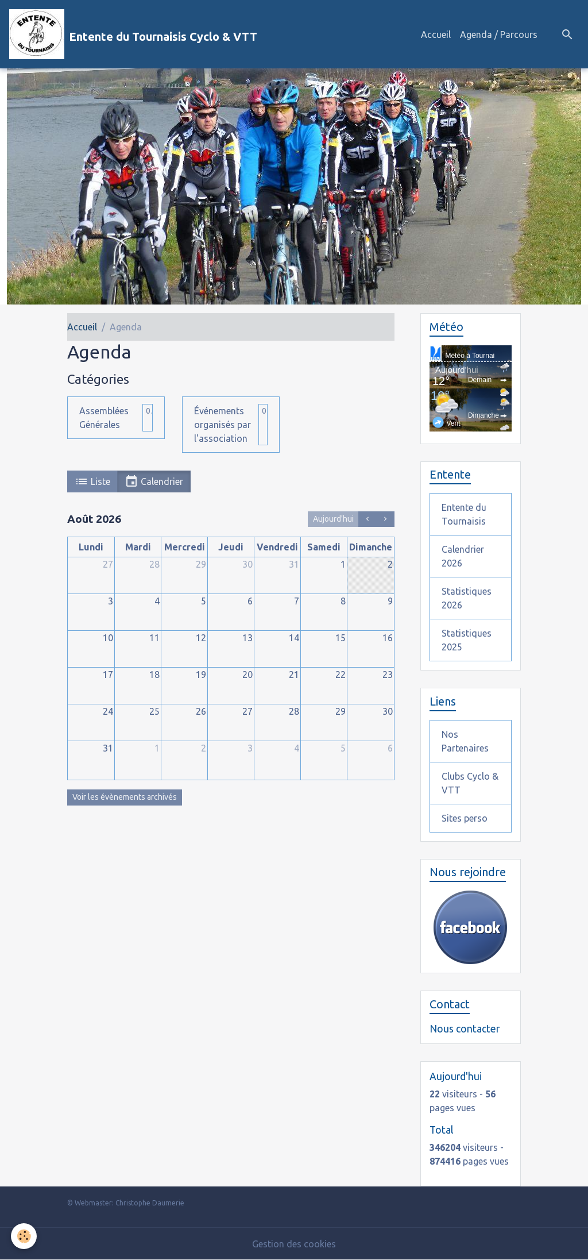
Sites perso (465, 818)
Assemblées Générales (104, 418)
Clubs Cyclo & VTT (470, 783)
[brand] (133, 34)
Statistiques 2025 (467, 640)
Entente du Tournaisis (464, 514)
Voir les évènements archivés (124, 797)
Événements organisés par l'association (222, 425)
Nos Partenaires (465, 741)
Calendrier (154, 481)
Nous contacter (465, 1028)
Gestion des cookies (294, 1244)
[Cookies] (24, 1236)
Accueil (436, 34)
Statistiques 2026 (467, 598)
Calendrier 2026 (463, 556)
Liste (92, 481)
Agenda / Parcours (498, 34)
